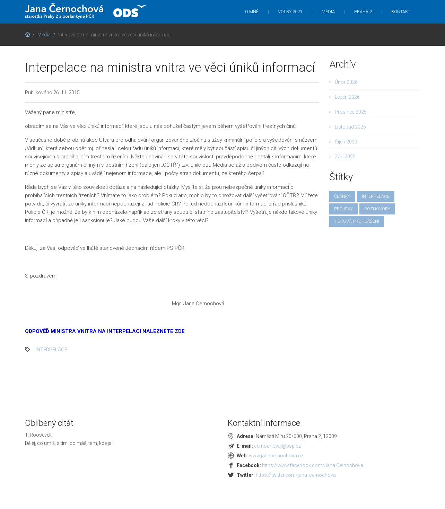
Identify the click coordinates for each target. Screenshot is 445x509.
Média (328, 11)
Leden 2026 (347, 97)
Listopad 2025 (350, 127)
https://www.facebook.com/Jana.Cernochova (312, 465)
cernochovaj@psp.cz (277, 446)
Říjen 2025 (346, 141)
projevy (343, 208)
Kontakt (400, 11)
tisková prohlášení (356, 221)
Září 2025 (345, 156)
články (342, 196)
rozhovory (377, 208)
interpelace (51, 349)
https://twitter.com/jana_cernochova (296, 475)
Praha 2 (363, 11)
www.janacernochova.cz (276, 455)
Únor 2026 (346, 82)
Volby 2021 (290, 11)
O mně (252, 11)
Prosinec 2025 (351, 112)
